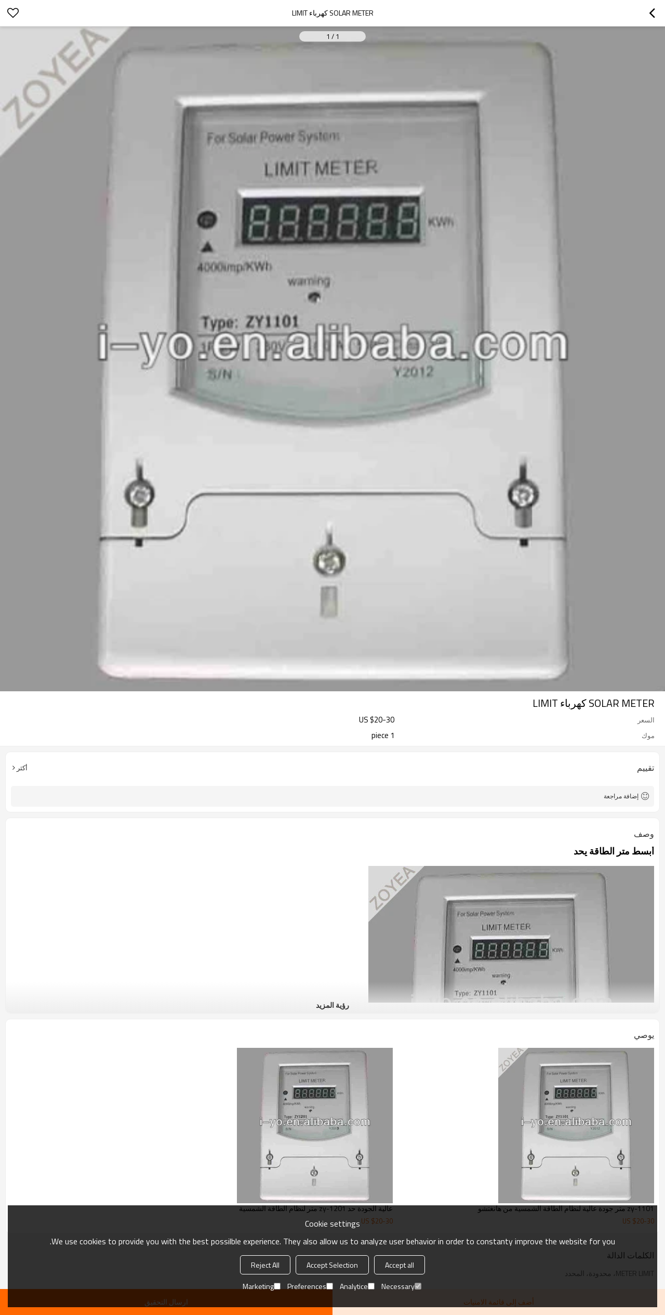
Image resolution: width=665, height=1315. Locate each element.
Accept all (399, 1264)
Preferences (310, 1286)
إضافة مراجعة (621, 796)
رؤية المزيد (332, 1005)
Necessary (401, 1286)
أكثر (22, 767)
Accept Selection (332, 1264)
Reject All (265, 1264)
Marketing (262, 1286)
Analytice (357, 1286)
